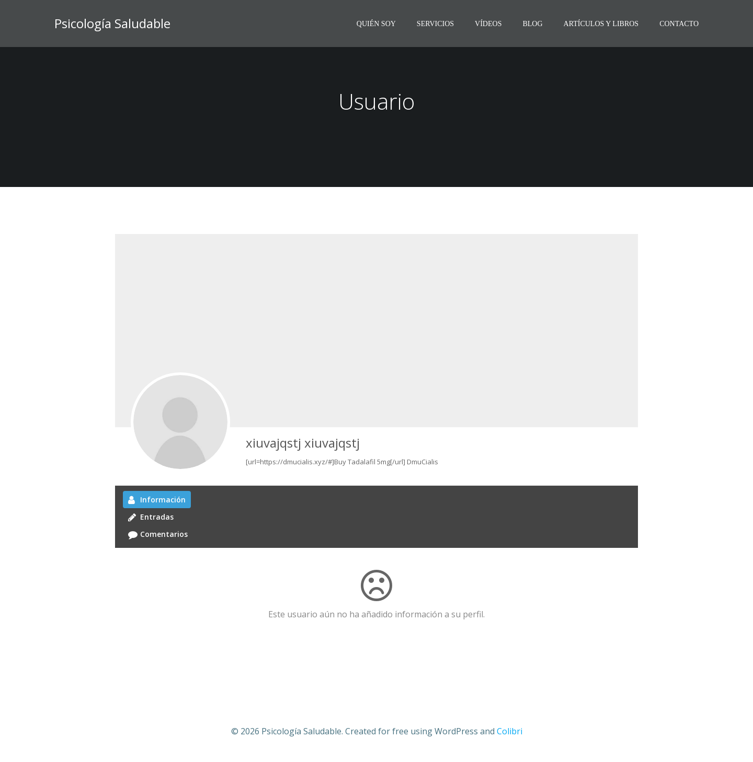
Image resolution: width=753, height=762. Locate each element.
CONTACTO (679, 24)
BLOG (532, 24)
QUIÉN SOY (376, 24)
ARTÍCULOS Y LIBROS (601, 24)
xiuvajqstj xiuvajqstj (303, 442)
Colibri (509, 731)
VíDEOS (488, 24)
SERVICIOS (435, 24)
